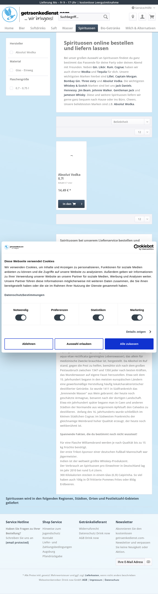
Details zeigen (136, 331)
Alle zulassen (129, 343)
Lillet (110, 76)
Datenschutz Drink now (94, 533)
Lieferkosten (92, 575)
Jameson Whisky (74, 95)
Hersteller (16, 43)
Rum (110, 67)
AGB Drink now (89, 538)
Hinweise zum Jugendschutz (51, 531)
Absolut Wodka (26, 52)
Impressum (96, 579)
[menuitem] (84, 18)
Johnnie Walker (102, 90)
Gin (95, 67)
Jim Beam (84, 90)
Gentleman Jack (124, 90)
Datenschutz (112, 579)
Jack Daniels (123, 85)
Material (15, 61)
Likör (102, 67)
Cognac (119, 67)
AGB (84, 579)
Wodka (85, 72)
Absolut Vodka (112, 81)
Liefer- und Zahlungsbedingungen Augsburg (57, 546)
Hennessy (70, 90)
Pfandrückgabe (52, 556)
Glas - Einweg (24, 70)
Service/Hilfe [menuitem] (142, 8)
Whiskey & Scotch (75, 85)
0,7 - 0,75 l (22, 88)
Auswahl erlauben (79, 343)
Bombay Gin (72, 81)
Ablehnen (28, 343)
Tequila (102, 72)
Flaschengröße (19, 79)
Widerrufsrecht (89, 528)
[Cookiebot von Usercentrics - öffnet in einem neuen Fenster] (137, 247)
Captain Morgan (126, 76)
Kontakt (47, 538)
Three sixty (89, 81)
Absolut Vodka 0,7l (69, 176)
